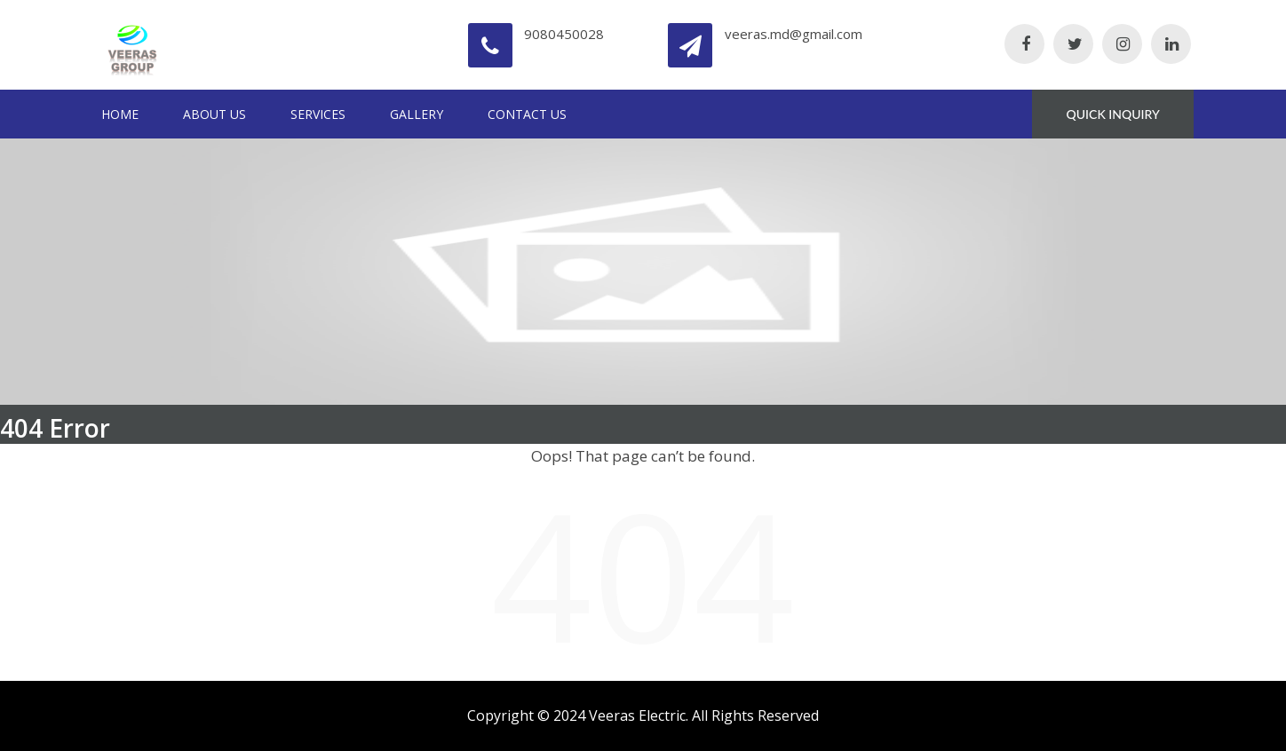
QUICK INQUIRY (1113, 114)
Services (317, 114)
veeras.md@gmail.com (793, 34)
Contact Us (527, 114)
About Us (214, 114)
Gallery (416, 114)
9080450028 (564, 34)
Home (120, 114)
